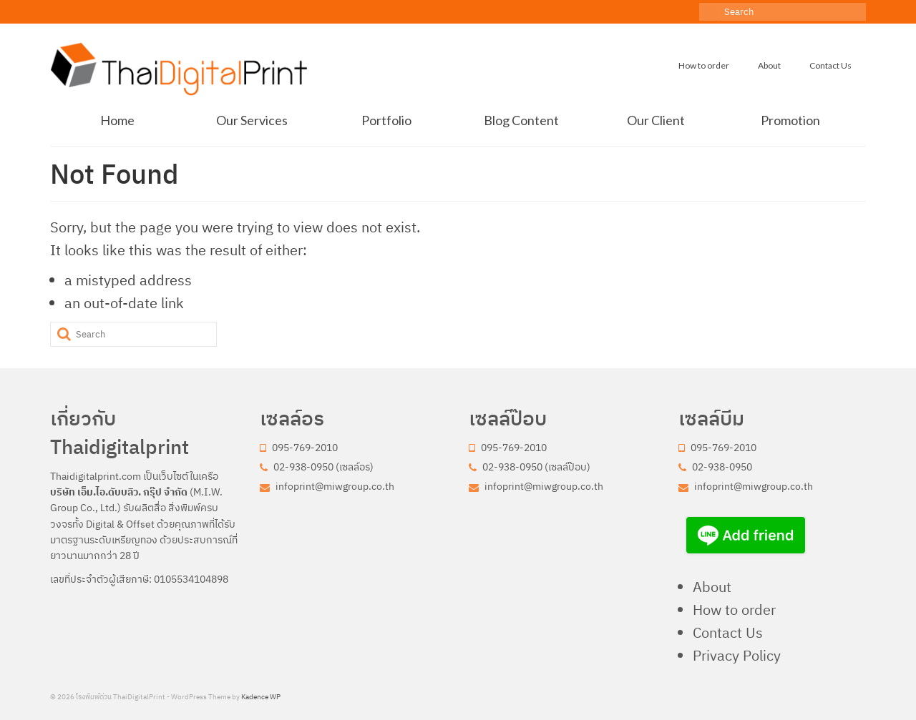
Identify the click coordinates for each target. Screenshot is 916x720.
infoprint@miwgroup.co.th (327, 486)
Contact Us (728, 632)
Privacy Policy (737, 655)
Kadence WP (261, 696)
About (712, 586)
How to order (734, 609)
